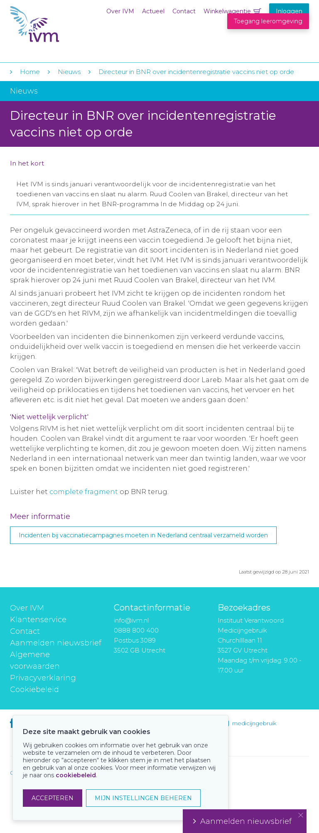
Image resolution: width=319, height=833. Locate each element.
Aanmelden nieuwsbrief (55, 643)
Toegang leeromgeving (268, 21)
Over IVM (120, 11)
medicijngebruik (254, 723)
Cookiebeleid (34, 689)
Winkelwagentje (227, 11)
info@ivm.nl (131, 620)
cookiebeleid (76, 775)
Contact (184, 11)
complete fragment (83, 492)
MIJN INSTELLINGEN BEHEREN (143, 798)
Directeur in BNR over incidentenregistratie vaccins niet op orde (196, 72)
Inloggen (289, 11)
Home (30, 72)
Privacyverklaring (43, 677)
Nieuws (69, 72)
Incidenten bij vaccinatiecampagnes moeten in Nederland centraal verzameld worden (143, 535)
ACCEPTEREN (53, 798)
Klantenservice (38, 619)
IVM (60, 24)
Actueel (153, 11)
